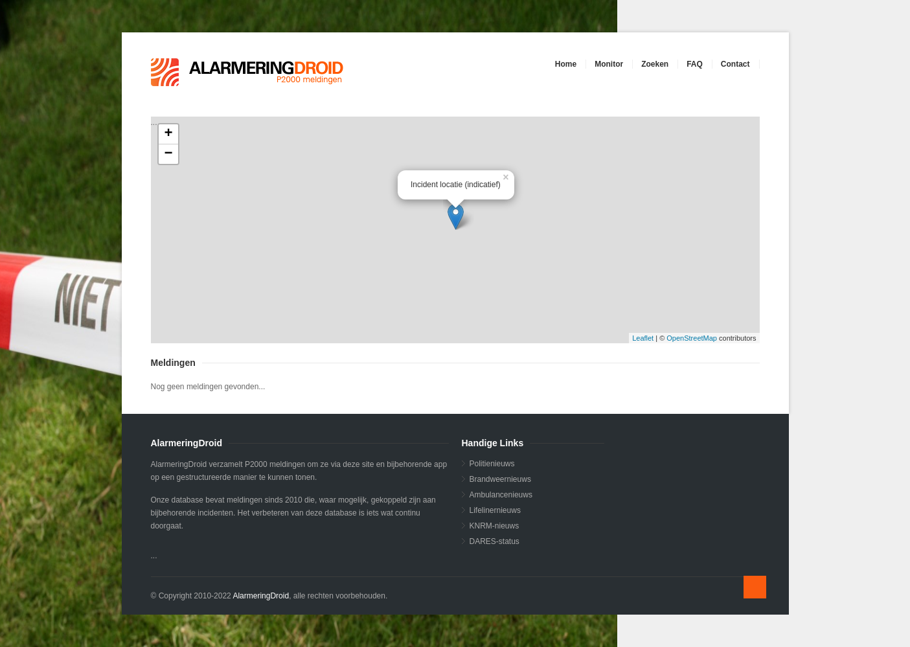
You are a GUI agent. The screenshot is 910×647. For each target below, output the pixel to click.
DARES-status (494, 541)
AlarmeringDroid (261, 595)
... (453, 230)
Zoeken (654, 64)
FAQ (695, 64)
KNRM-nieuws (494, 525)
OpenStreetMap (691, 338)
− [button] (168, 154)
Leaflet (643, 338)
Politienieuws (492, 463)
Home (565, 64)
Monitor (609, 64)
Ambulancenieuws (501, 494)
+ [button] (168, 134)
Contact (735, 64)
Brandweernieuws (500, 479)
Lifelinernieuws (495, 510)
